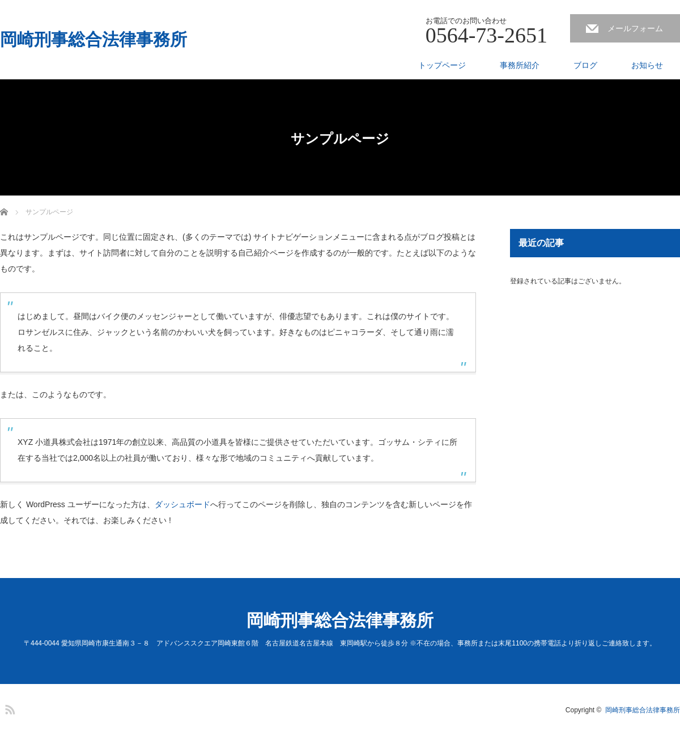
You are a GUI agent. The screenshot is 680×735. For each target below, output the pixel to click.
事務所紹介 (519, 65)
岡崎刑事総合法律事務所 (93, 39)
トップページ (442, 65)
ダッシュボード (182, 504)
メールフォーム (635, 28)
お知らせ (647, 65)
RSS (8, 707)
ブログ (585, 65)
